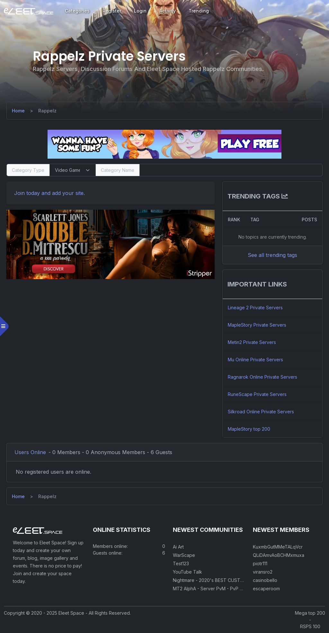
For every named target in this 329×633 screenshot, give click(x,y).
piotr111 (260, 563)
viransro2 (262, 572)
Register (111, 10)
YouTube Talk (187, 572)
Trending (199, 10)
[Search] (231, 170)
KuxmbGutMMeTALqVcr (278, 546)
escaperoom (266, 588)
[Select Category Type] (72, 170)
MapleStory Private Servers (257, 325)
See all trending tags (272, 255)
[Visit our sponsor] (164, 144)
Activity (167, 10)
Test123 (181, 563)
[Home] (18, 110)
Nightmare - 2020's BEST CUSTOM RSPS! (217, 580)
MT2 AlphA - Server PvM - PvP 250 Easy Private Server (232, 588)
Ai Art (178, 546)
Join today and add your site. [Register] (49, 193)
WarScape (184, 555)
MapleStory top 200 (249, 429)
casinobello (265, 580)
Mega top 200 (310, 613)
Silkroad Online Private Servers (261, 411)
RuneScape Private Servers (257, 394)
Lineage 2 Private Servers (255, 307)
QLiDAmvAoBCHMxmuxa (278, 555)
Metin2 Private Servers (252, 342)
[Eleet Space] (28, 10)
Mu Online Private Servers (255, 359)
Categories (77, 10)
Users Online (30, 452)
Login (140, 10)
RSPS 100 (310, 626)
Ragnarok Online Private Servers (262, 377)
